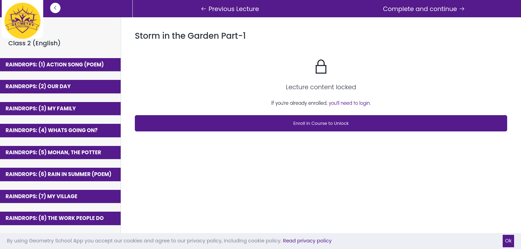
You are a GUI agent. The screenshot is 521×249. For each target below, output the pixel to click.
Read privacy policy (307, 240)
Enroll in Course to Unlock (320, 123)
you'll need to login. (350, 103)
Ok (508, 240)
